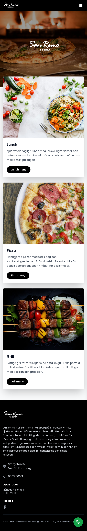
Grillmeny (17, 381)
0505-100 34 (16, 476)
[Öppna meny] (81, 5)
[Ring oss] (78, 522)
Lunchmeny (18, 170)
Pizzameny (18, 275)
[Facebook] (5, 507)
